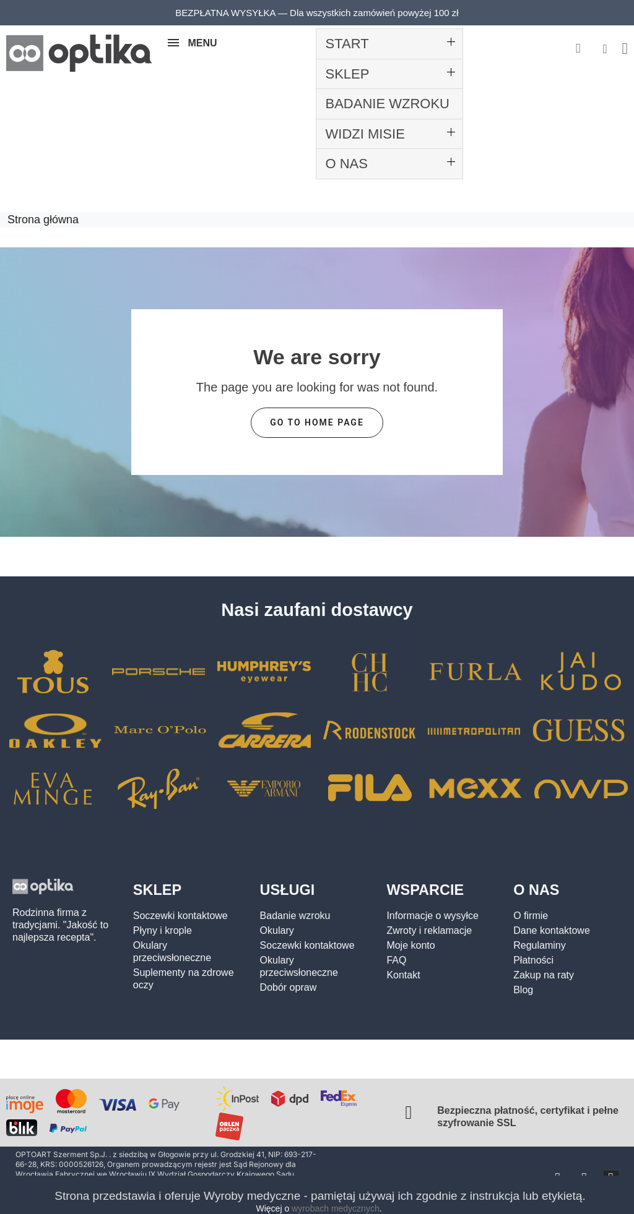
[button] (578, 49)
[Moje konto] (604, 49)
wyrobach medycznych (336, 1208)
